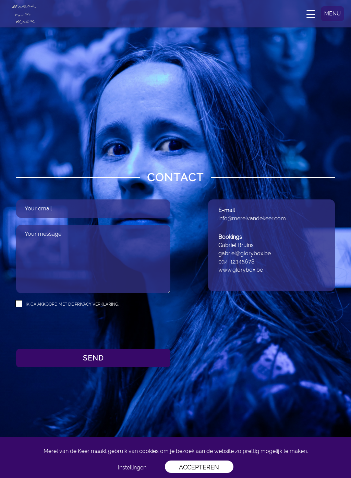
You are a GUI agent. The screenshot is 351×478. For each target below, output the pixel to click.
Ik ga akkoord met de (72, 304)
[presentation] (68, 328)
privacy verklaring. (97, 304)
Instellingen (132, 467)
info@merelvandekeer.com (252, 218)
